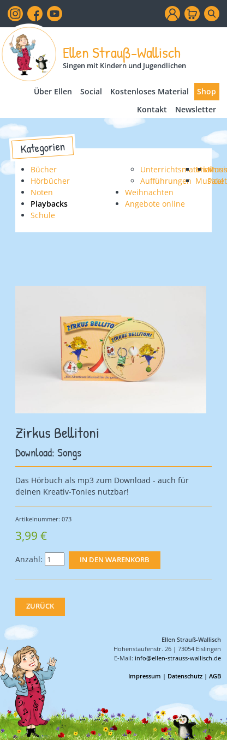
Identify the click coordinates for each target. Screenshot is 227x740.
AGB (215, 676)
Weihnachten (149, 192)
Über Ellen (53, 91)
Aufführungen (166, 181)
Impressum (144, 676)
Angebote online (155, 203)
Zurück (40, 606)
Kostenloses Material (149, 91)
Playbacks (49, 203)
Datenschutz (185, 676)
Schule (43, 215)
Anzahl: (29, 559)
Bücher (44, 169)
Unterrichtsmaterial (176, 169)
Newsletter (195, 109)
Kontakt (152, 109)
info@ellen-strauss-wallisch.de (178, 658)
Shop (206, 91)
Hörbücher (50, 181)
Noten (42, 192)
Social (91, 91)
